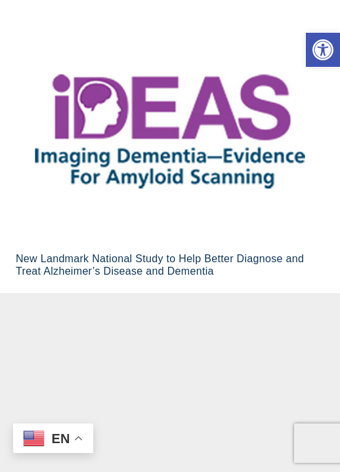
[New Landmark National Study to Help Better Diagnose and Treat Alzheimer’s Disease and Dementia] (170, 131)
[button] (323, 50)
